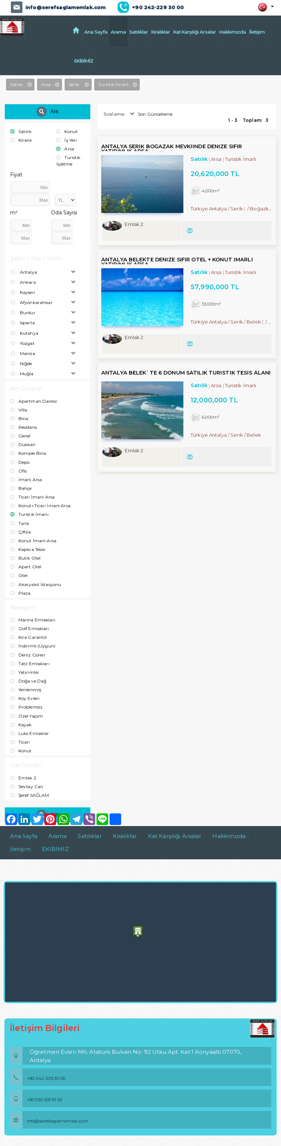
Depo (20, 462)
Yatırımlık (24, 672)
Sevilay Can (26, 786)
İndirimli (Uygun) (32, 646)
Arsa (65, 148)
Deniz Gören (27, 654)
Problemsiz (26, 707)
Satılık (20, 131)
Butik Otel (25, 558)
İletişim (257, 32)
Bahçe (21, 488)
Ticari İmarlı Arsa (32, 497)
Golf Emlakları (29, 628)
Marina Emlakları (32, 620)
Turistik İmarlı (29, 514)
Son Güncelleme (150, 113)
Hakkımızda (232, 32)
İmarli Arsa (26, 479)
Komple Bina (28, 453)
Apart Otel (25, 566)
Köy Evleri (24, 698)
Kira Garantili (28, 637)
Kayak (21, 724)
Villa (18, 409)
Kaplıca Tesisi (28, 549)
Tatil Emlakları (30, 663)
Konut (67, 131)
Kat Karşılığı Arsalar (194, 32)
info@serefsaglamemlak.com (65, 7)
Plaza (20, 592)
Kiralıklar (160, 32)
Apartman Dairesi (33, 400)
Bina (19, 418)
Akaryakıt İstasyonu (35, 584)
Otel (19, 575)
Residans (23, 426)
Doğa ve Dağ (28, 680)
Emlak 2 (23, 777)
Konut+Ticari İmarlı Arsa (40, 505)
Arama (118, 32)
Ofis (18, 470)
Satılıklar (138, 32)
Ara (47, 111)
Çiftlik (20, 531)
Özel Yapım (26, 715)
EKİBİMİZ (93, 61)
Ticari (20, 741)
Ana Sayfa (95, 32)
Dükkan (23, 444)
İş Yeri (66, 140)
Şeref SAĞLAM (29, 795)
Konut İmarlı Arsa (33, 540)
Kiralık (21, 140)
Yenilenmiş (25, 689)
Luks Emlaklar (29, 733)
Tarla (19, 523)
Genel (20, 436)
